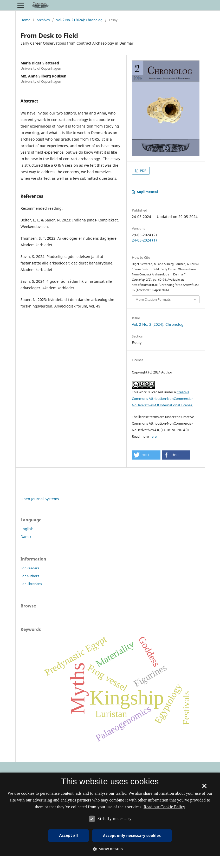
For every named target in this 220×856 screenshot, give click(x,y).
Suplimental (147, 191)
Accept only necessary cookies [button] (132, 835)
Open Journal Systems (40, 498)
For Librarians (31, 583)
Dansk (26, 536)
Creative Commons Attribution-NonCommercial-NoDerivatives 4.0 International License (162, 398)
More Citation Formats (153, 299)
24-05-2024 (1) (144, 240)
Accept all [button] (68, 835)
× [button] (204, 788)
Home (25, 19)
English (27, 528)
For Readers (30, 568)
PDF (142, 170)
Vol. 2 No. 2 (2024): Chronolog (79, 19)
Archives (43, 19)
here (153, 436)
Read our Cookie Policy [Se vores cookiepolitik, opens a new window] (164, 807)
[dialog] (110, 814)
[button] (146, 455)
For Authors (30, 576)
